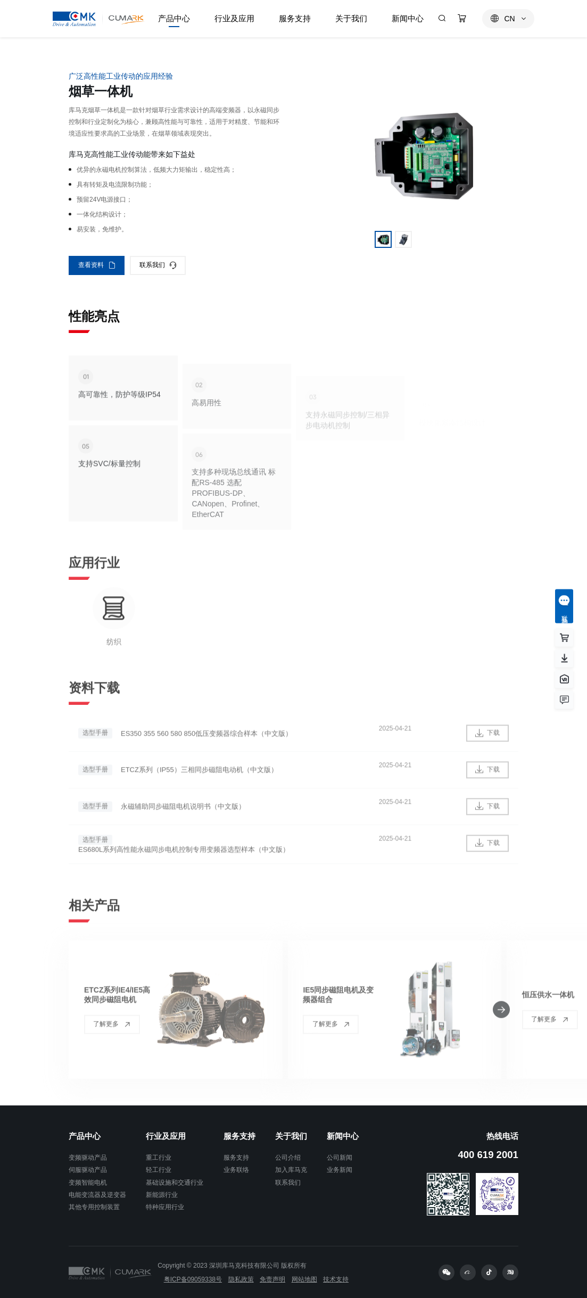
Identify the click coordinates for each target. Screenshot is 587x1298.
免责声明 (272, 1279)
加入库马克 (291, 1170)
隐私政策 (241, 1279)
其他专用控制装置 (94, 1207)
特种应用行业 (165, 1207)
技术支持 (336, 1279)
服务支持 (239, 1136)
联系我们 (288, 1182)
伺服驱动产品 (88, 1170)
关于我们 (291, 1136)
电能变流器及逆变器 (97, 1195)
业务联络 (236, 1170)
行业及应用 (166, 1136)
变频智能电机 (88, 1182)
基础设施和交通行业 (174, 1182)
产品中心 (85, 1136)
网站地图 (304, 1279)
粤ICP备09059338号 (193, 1279)
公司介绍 (288, 1157)
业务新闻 (339, 1170)
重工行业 (158, 1157)
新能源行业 (162, 1195)
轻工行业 (158, 1170)
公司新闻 (339, 1157)
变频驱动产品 (88, 1157)
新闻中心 (343, 1136)
